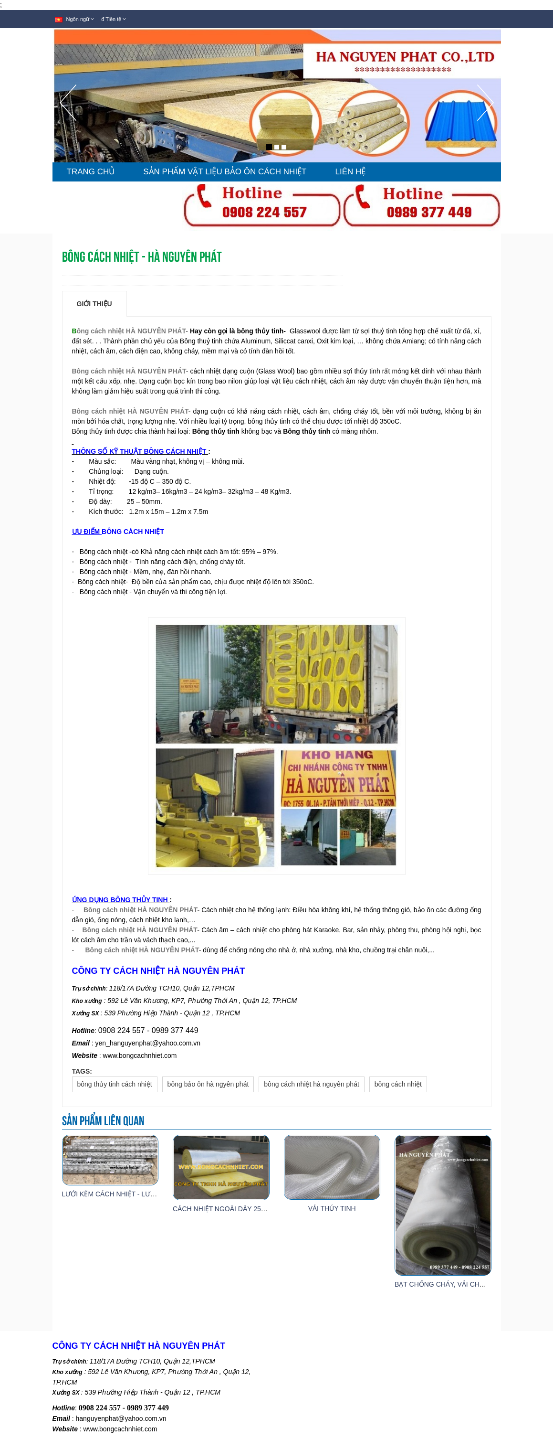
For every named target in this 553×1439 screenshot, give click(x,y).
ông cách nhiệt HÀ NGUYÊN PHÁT (131, 331)
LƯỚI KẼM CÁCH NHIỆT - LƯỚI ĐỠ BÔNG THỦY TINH (145, 1194)
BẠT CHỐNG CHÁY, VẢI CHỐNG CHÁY (455, 1284)
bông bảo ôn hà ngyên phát (208, 1084)
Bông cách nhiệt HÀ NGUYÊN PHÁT (129, 371)
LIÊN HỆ (350, 171)
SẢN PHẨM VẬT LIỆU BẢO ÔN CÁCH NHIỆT (224, 171)
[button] (68, 123)
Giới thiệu (94, 304)
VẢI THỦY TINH (332, 1208)
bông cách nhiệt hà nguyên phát (311, 1084)
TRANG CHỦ (91, 171)
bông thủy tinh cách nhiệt (114, 1084)
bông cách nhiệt (398, 1084)
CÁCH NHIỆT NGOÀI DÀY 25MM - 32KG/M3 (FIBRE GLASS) (264, 1209)
